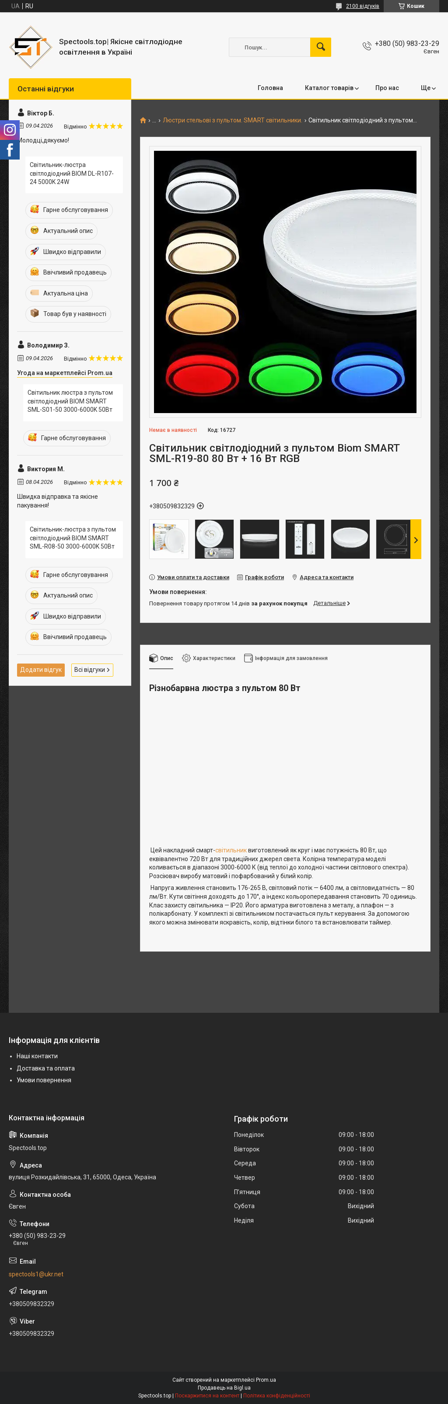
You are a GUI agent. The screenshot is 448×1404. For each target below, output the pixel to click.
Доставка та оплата (46, 1068)
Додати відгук (41, 669)
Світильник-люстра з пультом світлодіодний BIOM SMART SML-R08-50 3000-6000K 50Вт (73, 538)
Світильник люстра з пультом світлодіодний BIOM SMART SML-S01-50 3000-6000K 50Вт (70, 401)
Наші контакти (37, 1056)
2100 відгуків (362, 6)
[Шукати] (320, 47)
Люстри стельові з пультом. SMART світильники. (232, 120)
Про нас (387, 87)
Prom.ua (266, 1380)
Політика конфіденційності (276, 1396)
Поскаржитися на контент (207, 1396)
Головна (270, 87)
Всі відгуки (89, 669)
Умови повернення (44, 1080)
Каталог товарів (329, 87)
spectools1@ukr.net (36, 1274)
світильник (231, 850)
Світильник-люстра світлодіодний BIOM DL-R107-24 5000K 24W (72, 173)
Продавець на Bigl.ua (224, 1388)
